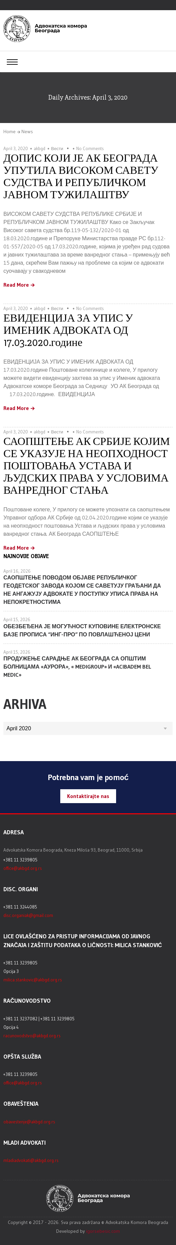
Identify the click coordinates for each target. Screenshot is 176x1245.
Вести (57, 148)
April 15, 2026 (16, 619)
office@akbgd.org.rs (22, 868)
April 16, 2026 (17, 571)
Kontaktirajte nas (88, 796)
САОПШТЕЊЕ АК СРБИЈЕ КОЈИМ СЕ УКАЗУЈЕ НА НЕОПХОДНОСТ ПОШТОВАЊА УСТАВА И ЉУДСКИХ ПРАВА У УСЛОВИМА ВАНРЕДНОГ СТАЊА (86, 466)
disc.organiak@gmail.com (28, 915)
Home (9, 131)
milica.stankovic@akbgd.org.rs (32, 979)
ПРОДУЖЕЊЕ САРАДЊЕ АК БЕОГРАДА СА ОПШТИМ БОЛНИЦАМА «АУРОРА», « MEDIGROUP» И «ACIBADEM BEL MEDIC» (77, 666)
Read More (16, 285)
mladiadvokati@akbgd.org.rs (31, 1160)
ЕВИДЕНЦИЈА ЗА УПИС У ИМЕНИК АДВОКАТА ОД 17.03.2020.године (68, 330)
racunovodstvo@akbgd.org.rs (32, 1035)
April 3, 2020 (15, 148)
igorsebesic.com (103, 1231)
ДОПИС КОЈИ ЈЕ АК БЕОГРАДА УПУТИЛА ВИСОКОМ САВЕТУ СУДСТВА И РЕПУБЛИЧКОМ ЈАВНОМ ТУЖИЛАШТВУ (80, 176)
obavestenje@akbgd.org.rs (29, 1121)
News (27, 131)
